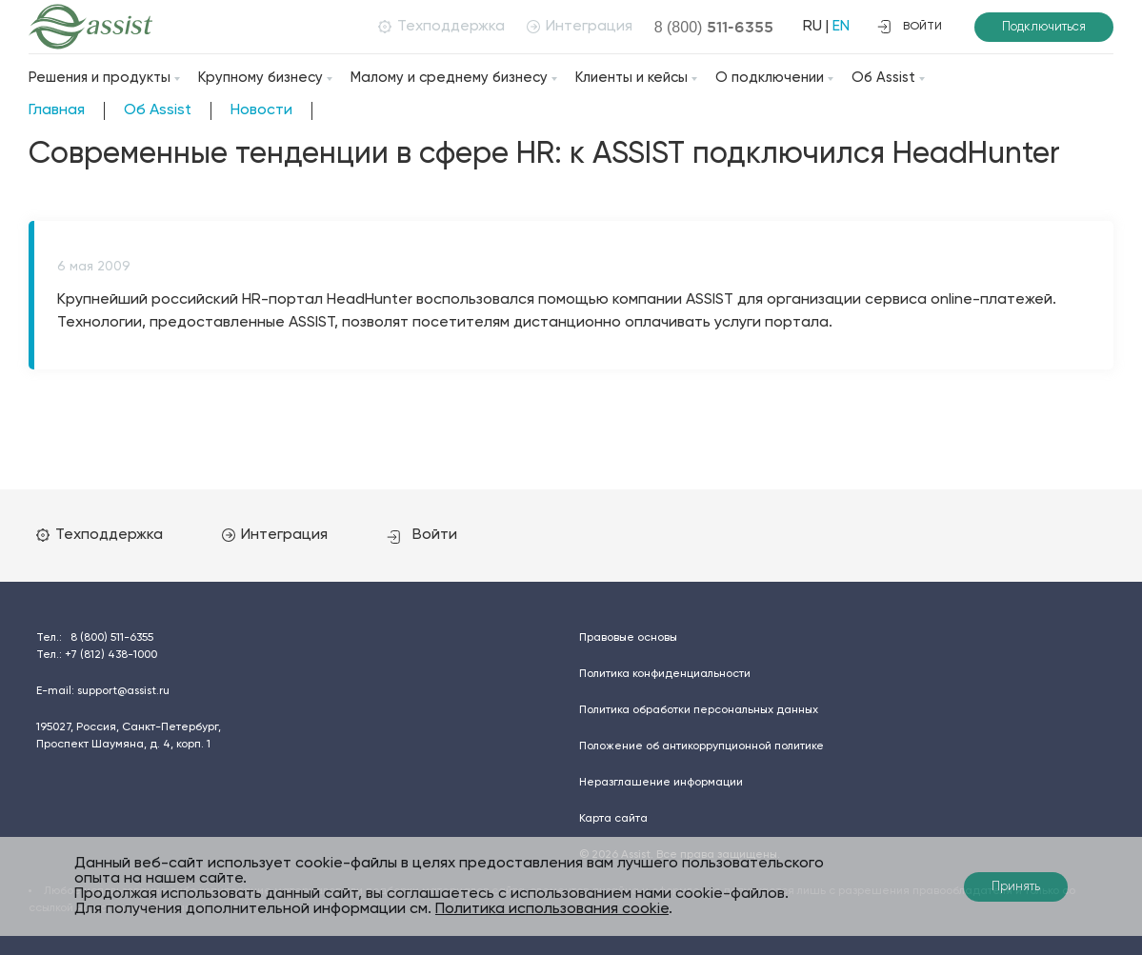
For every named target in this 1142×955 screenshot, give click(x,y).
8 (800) (714, 26)
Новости (261, 110)
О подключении (769, 77)
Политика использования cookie (552, 909)
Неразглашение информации (661, 782)
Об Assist (883, 77)
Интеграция (579, 26)
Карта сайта (613, 819)
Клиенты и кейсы (631, 77)
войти (909, 26)
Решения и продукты (99, 77)
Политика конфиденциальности (665, 674)
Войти (422, 535)
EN (841, 26)
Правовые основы (628, 638)
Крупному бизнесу (260, 77)
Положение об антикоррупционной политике (701, 746)
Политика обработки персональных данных (698, 710)
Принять (1016, 887)
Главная (57, 110)
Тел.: (94, 638)
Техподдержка (441, 26)
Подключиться (1044, 27)
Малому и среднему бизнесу (449, 77)
